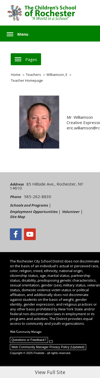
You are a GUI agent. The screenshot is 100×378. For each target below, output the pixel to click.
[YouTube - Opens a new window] (30, 234)
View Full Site (50, 372)
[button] (17, 34)
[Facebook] (16, 234)
